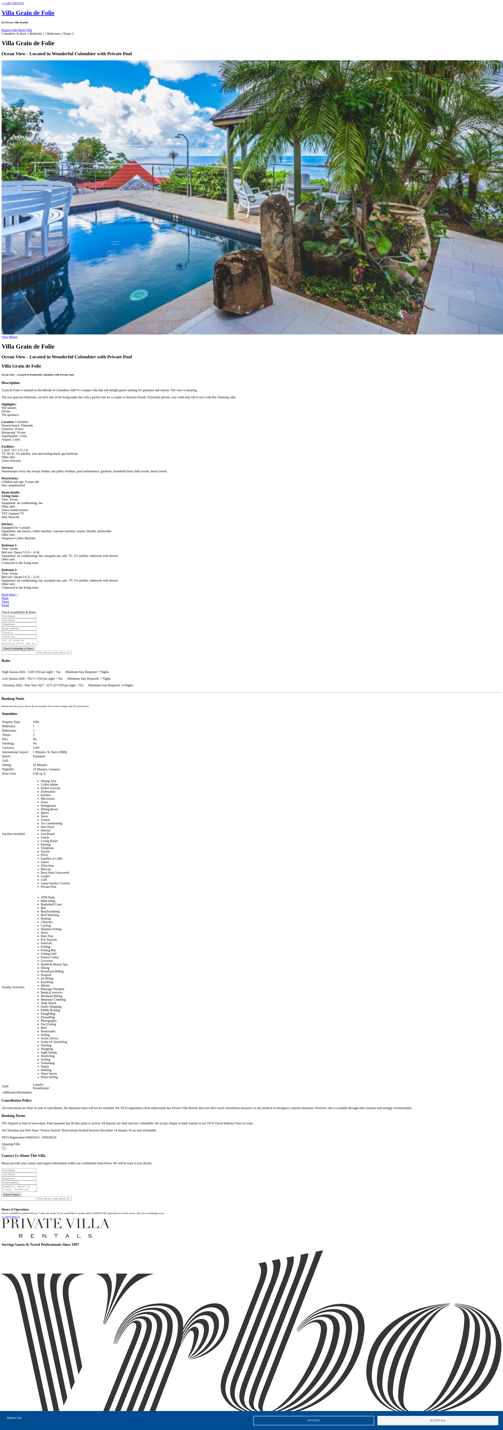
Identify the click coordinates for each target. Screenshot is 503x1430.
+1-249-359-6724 (11, 1219)
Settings (313, 1420)
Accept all (438, 1420)
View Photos (9, 337)
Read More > (10, 594)
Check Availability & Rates (18, 649)
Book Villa (25, 30)
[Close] (4, 1149)
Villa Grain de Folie (28, 12)
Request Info (10, 30)
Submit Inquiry (11, 1196)
